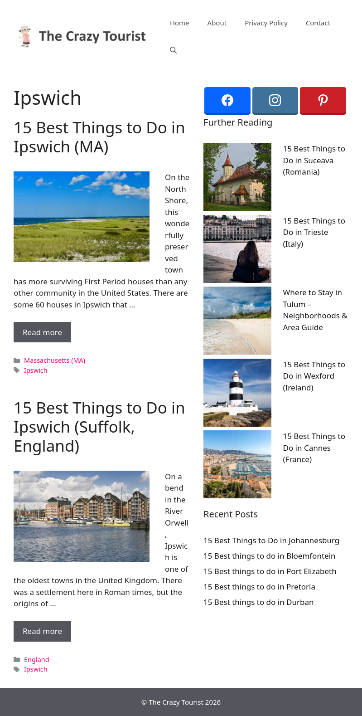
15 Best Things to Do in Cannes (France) (314, 447)
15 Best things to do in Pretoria (259, 586)
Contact (318, 22)
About (217, 22)
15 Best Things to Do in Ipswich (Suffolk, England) (99, 426)
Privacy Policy (266, 22)
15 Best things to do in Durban (258, 602)
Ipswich (36, 370)
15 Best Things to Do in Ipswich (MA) (99, 137)
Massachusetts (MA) (54, 360)
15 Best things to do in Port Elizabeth (270, 571)
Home (179, 22)
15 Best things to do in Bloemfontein (269, 555)
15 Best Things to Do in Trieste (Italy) (314, 232)
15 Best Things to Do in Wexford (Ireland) (314, 376)
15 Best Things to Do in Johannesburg (271, 540)
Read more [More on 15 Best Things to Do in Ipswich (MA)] (42, 332)
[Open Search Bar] (173, 49)
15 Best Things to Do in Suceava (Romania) (314, 160)
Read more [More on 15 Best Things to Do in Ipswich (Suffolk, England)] (42, 631)
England (36, 659)
